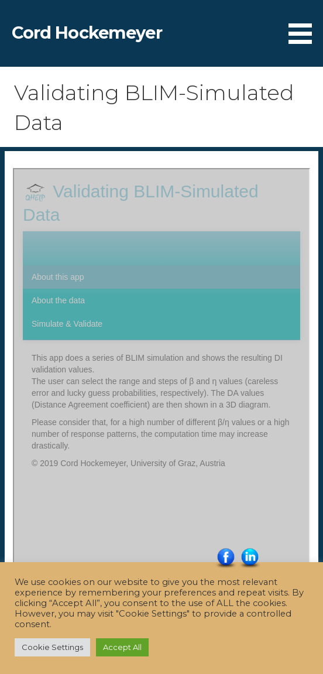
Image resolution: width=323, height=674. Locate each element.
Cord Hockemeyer (87, 32)
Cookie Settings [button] (52, 647)
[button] (304, 24)
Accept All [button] (122, 647)
